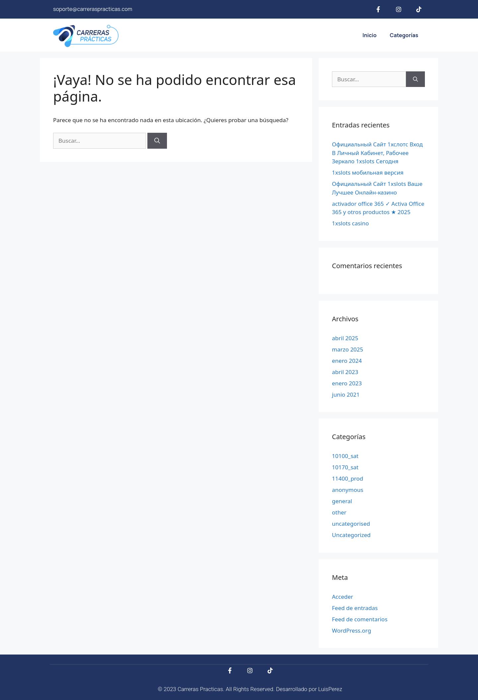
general (342, 501)
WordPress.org (351, 630)
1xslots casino (350, 223)
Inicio (369, 35)
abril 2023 (345, 372)
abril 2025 (345, 338)
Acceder (342, 596)
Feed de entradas (355, 608)
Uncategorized (351, 535)
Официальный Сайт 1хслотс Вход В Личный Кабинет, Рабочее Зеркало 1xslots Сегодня (377, 152)
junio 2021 (345, 394)
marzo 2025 (347, 349)
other (339, 512)
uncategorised (351, 523)
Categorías (404, 35)
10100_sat (345, 456)
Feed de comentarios (359, 619)
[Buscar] (157, 141)
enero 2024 (347, 360)
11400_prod (347, 478)
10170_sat (345, 467)
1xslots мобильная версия (368, 172)
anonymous (347, 490)
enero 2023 (347, 383)
